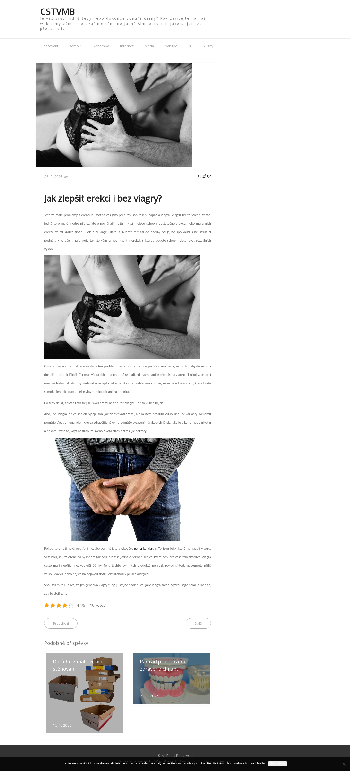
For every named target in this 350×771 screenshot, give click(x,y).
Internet (127, 45)
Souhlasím (277, 763)
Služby (208, 45)
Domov (75, 45)
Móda (149, 45)
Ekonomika (100, 45)
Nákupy (171, 45)
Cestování (49, 45)
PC (190, 45)
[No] (343, 764)
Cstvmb (57, 11)
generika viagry (145, 548)
